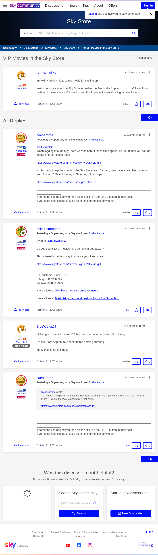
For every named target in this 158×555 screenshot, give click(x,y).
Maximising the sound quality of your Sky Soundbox (87, 298)
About (98, 5)
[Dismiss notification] (150, 13)
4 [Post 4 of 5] (42, 361)
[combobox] (86, 33)
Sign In (148, 5)
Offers (113, 5)
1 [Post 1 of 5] (42, 104)
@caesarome (48, 392)
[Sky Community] (25, 5)
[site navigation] (5, 5)
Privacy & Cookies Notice (86, 532)
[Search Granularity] (32, 33)
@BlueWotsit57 (46, 147)
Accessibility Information (114, 532)
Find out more (96, 139)
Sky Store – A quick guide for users (76, 290)
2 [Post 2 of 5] (42, 212)
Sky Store (79, 21)
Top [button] (151, 532)
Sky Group (121, 536)
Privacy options (39, 532)
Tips (85, 5)
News (73, 5)
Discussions (54, 5)
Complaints (38, 536)
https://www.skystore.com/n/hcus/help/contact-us (66, 182)
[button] (150, 72)
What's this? (21, 88)
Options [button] (144, 57)
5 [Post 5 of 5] (42, 445)
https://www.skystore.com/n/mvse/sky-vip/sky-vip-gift (69, 162)
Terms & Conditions (60, 532)
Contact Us (80, 536)
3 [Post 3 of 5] (42, 310)
